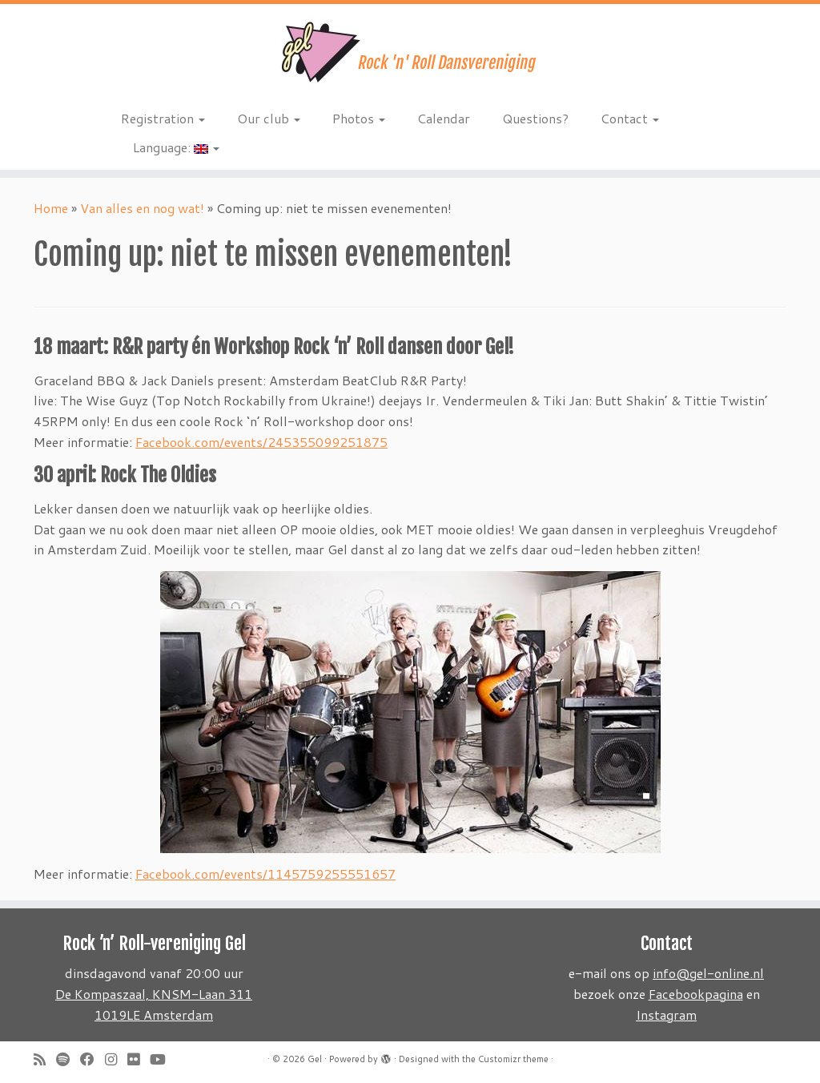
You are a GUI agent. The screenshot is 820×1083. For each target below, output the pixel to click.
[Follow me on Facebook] (92, 1059)
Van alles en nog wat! (142, 208)
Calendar (443, 118)
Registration (163, 118)
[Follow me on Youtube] (163, 1059)
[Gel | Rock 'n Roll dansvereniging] (410, 52)
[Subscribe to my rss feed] (45, 1059)
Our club (268, 118)
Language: (176, 147)
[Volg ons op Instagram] (116, 1059)
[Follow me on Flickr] (138, 1059)
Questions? (535, 118)
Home (51, 208)
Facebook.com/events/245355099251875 (261, 442)
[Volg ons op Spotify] (68, 1059)
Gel (315, 1059)
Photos (358, 118)
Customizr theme (513, 1059)
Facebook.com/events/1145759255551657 (265, 873)
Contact (630, 118)
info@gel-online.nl (708, 973)
